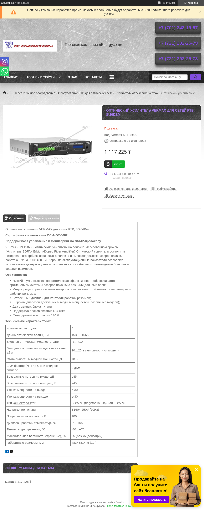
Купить (118, 164)
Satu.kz (120, 502)
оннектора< (22, 403)
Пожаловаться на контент (122, 506)
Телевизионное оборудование (35, 93)
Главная (11, 77)
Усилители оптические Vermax (137, 93)
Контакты (93, 77)
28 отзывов (169, 2)
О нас (72, 77)
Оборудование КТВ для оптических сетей (86, 93)
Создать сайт (8, 2)
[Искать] (195, 77)
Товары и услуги (41, 77)
